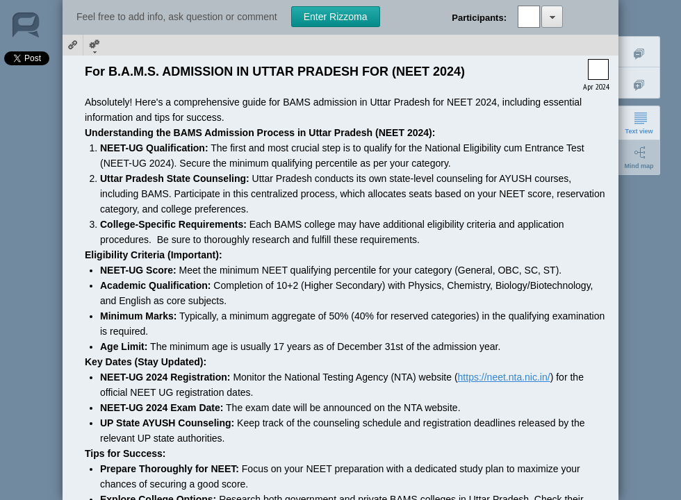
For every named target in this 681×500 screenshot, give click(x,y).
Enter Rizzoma (336, 16)
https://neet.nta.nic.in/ (504, 377)
